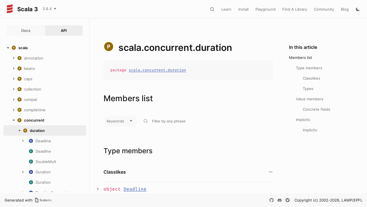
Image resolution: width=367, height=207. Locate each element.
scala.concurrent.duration (157, 70)
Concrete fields (316, 109)
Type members (309, 68)
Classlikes (311, 78)
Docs (25, 30)
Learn (226, 9)
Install (243, 9)
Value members (309, 99)
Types (308, 88)
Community (324, 9)
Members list (300, 57)
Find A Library (294, 9)
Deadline (135, 189)
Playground (265, 9)
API (64, 30)
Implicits (303, 119)
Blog (345, 9)
